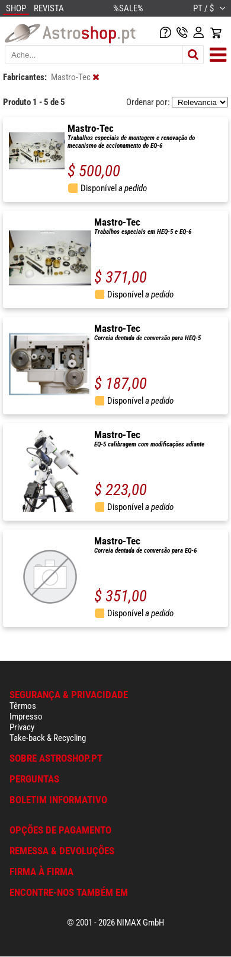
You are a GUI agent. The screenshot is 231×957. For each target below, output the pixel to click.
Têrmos (22, 706)
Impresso (26, 716)
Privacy (21, 727)
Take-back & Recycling (47, 738)
